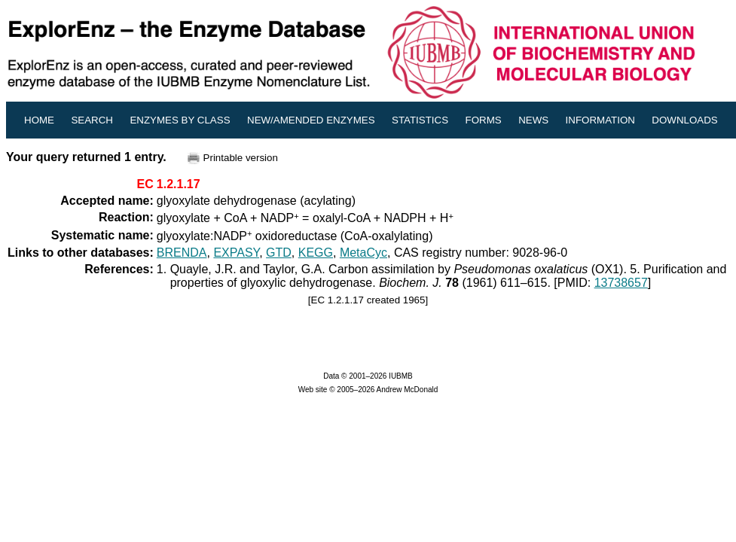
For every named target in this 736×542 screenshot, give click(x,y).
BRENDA (182, 252)
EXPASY (236, 252)
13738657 (621, 282)
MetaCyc (363, 252)
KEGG (315, 252)
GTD (279, 252)
